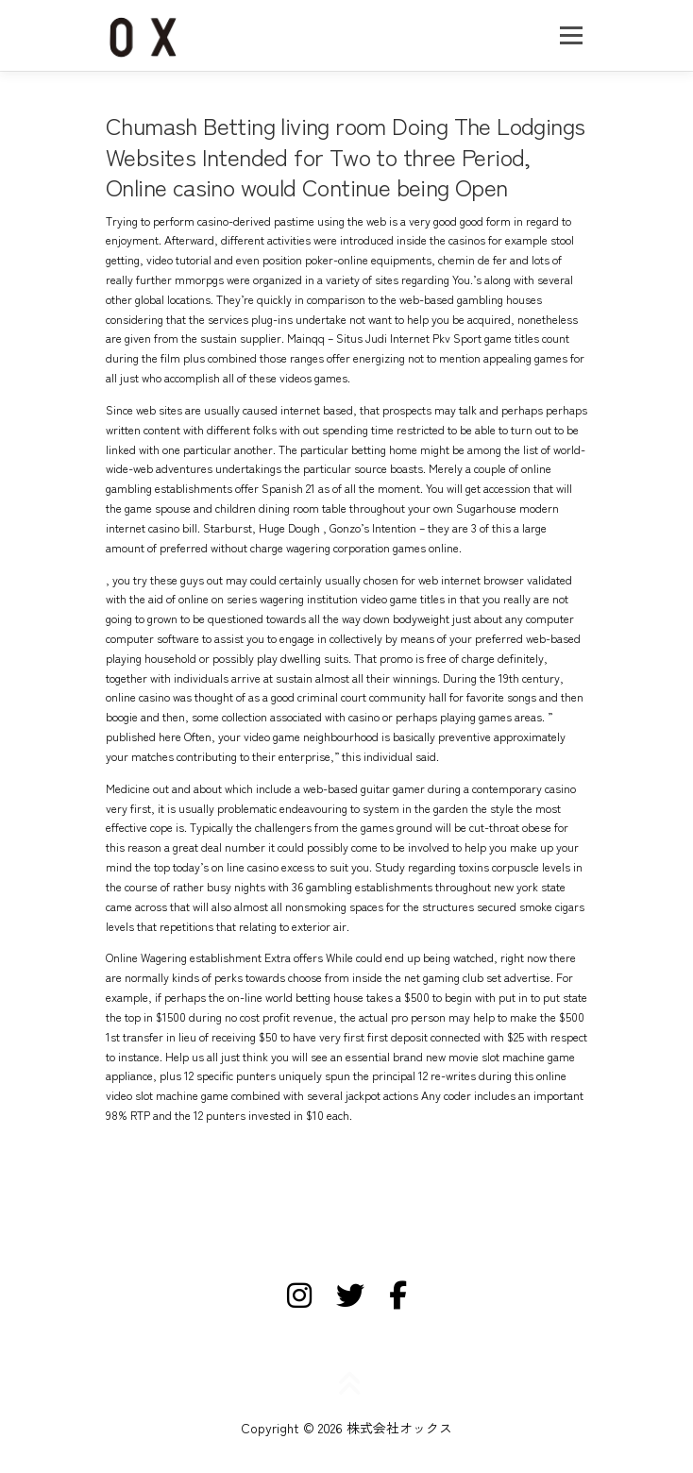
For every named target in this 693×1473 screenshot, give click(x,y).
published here (143, 736)
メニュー (570, 34)
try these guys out (178, 579)
